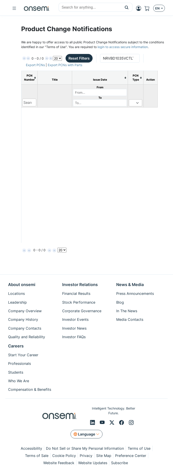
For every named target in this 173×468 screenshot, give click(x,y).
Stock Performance (78, 302)
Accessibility (31, 448)
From (100, 87)
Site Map (103, 455)
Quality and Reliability (26, 337)
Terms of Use (139, 448)
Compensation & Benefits (29, 389)
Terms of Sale (36, 455)
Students (15, 372)
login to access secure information (123, 47)
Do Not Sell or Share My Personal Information (85, 448)
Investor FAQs (74, 337)
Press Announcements (135, 293)
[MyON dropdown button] (140, 8)
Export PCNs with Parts (65, 65)
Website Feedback (58, 463)
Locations (16, 293)
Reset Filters (79, 58)
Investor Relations (80, 284)
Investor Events (75, 319)
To (100, 97)
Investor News (74, 328)
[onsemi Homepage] (36, 8)
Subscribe (119, 463)
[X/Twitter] (112, 423)
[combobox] (90, 7)
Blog (120, 302)
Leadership (17, 302)
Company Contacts (24, 328)
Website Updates (92, 463)
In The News (126, 311)
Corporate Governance (81, 311)
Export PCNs (35, 65)
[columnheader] (29, 78)
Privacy (86, 455)
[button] (126, 7)
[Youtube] (103, 423)
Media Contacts (129, 319)
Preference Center (130, 455)
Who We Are (18, 381)
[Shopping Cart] (149, 8)
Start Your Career (23, 355)
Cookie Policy (64, 455)
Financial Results (76, 293)
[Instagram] (131, 423)
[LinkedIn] (93, 423)
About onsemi (21, 284)
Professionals (19, 363)
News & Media (130, 284)
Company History (23, 319)
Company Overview (25, 311)
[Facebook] (122, 423)
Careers (16, 346)
